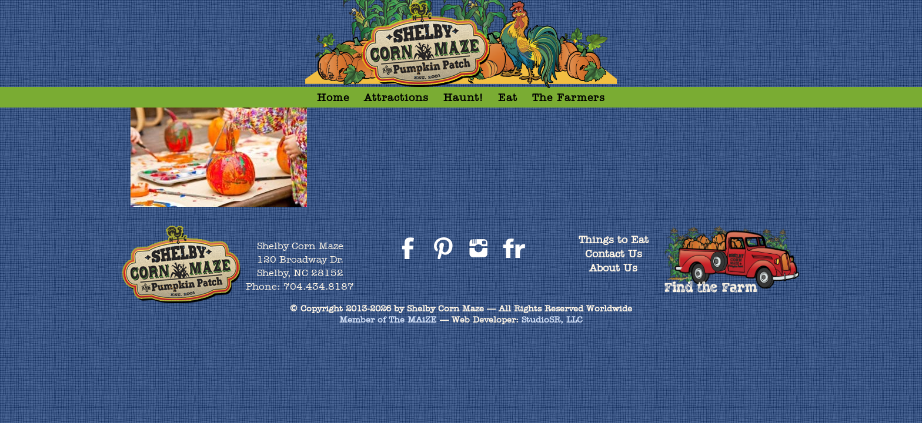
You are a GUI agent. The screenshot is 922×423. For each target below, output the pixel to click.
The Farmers (568, 97)
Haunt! (463, 97)
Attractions (396, 97)
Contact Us (613, 253)
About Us (613, 267)
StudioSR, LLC (552, 319)
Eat (507, 97)
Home (333, 97)
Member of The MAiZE (388, 319)
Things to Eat (614, 239)
